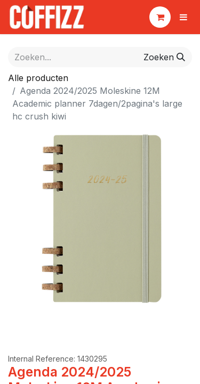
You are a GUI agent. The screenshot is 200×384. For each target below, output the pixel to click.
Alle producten (38, 78)
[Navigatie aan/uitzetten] (183, 17)
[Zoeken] (164, 57)
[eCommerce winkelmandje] (160, 17)
